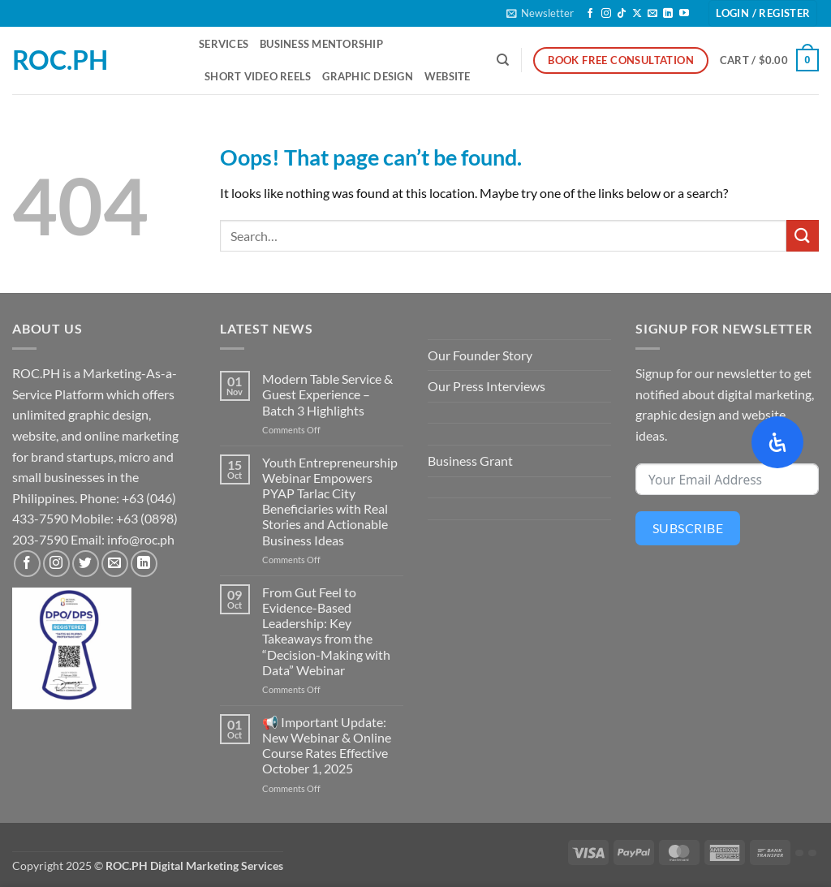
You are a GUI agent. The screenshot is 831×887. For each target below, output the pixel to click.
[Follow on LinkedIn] (668, 13)
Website (447, 76)
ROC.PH (60, 60)
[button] (540, 13)
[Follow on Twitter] (85, 563)
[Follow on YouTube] (684, 13)
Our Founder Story (480, 355)
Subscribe (687, 528)
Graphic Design (367, 76)
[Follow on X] (637, 13)
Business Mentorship (321, 43)
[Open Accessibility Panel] (777, 442)
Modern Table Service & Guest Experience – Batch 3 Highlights (327, 394)
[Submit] (802, 236)
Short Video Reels (258, 76)
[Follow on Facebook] (590, 13)
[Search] (503, 60)
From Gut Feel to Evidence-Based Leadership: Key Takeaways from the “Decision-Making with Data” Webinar (326, 631)
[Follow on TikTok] (621, 13)
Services (223, 43)
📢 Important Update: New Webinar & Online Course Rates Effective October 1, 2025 (326, 745)
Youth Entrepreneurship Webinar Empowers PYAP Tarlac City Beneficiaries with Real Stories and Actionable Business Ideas (330, 501)
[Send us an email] (652, 13)
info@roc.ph (140, 539)
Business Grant (470, 460)
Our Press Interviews (486, 386)
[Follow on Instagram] (606, 13)
